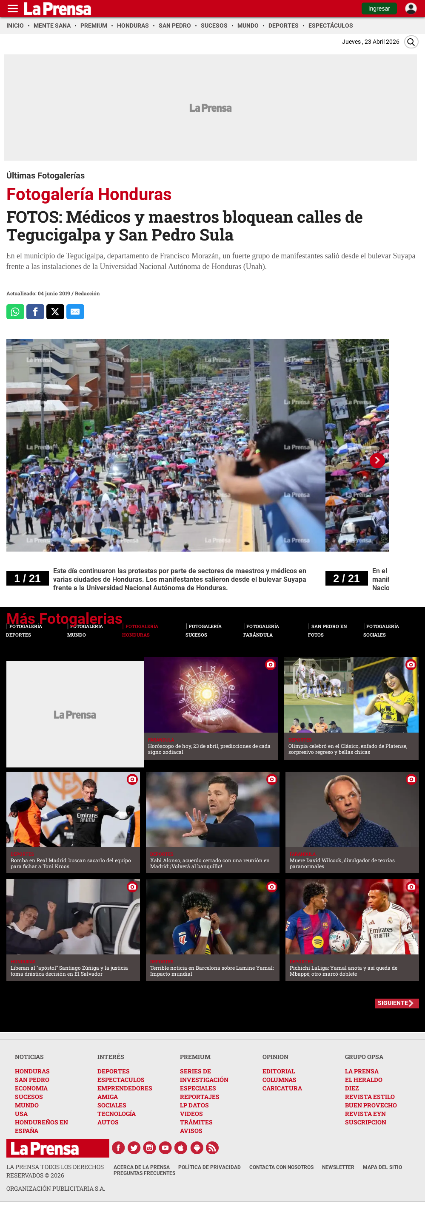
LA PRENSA (362, 1071)
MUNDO (27, 1105)
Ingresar (379, 8)
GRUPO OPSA (364, 1057)
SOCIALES (111, 1105)
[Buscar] (411, 41)
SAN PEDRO (32, 1080)
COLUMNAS (279, 1080)
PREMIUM (195, 1057)
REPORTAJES (200, 1097)
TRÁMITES (196, 1122)
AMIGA (107, 1097)
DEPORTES (113, 1071)
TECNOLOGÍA (116, 1114)
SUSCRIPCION (365, 1122)
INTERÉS (110, 1057)
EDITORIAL (278, 1071)
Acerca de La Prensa (142, 1167)
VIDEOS (191, 1114)
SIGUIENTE (393, 1002)
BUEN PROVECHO (371, 1105)
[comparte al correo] (75, 312)
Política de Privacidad (209, 1167)
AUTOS (108, 1122)
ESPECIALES (198, 1088)
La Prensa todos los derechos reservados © (55, 1171)
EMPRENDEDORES (124, 1088)
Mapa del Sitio (382, 1167)
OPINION (275, 1057)
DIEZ (352, 1088)
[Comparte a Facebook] (35, 312)
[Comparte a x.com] (55, 312)
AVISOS (191, 1131)
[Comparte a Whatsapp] (15, 312)
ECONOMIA (31, 1088)
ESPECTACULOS (121, 1080)
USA (21, 1114)
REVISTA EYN (365, 1114)
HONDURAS (32, 1071)
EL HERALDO (363, 1080)
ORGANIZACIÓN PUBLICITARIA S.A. (55, 1188)
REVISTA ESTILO (370, 1097)
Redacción (87, 293)
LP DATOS (194, 1105)
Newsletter (338, 1167)
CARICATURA (282, 1088)
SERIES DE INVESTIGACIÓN (204, 1075)
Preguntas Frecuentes (144, 1173)
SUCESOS (29, 1097)
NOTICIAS (29, 1057)
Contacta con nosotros (281, 1167)
